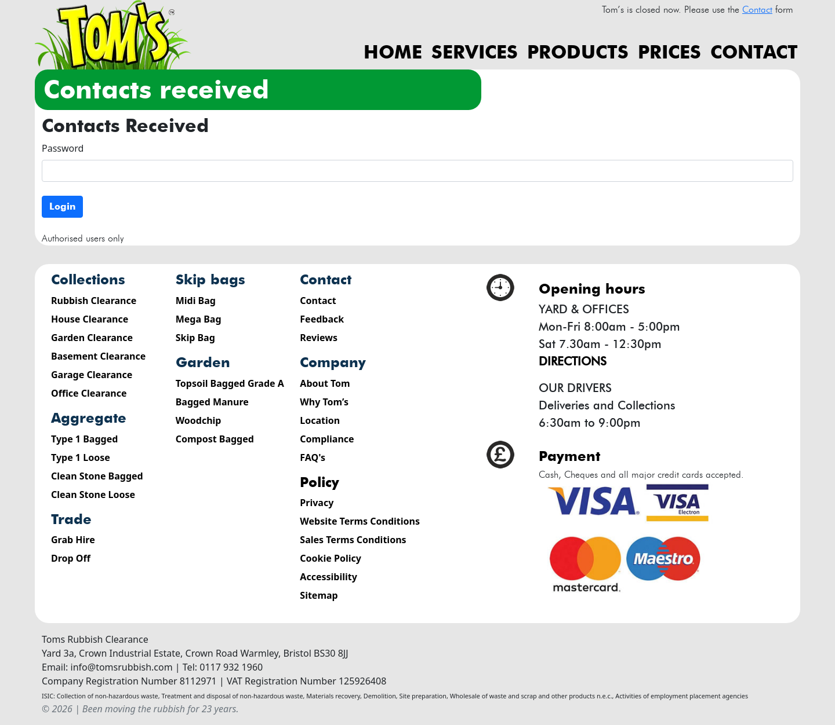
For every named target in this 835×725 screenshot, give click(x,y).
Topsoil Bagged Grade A (230, 383)
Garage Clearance (91, 374)
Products (578, 52)
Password (63, 148)
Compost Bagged (215, 439)
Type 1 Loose (80, 457)
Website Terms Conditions (360, 521)
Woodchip (199, 420)
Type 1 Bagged (84, 439)
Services (474, 52)
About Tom (325, 383)
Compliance (327, 439)
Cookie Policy (330, 558)
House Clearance (89, 319)
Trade (71, 519)
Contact (754, 52)
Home (393, 52)
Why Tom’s (324, 402)
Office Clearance (89, 393)
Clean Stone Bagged (97, 476)
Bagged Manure (212, 402)
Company (333, 362)
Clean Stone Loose (93, 494)
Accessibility (328, 576)
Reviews (318, 337)
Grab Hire (73, 539)
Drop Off (70, 558)
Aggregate (88, 417)
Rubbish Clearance (93, 300)
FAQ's (312, 457)
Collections (88, 279)
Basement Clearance (98, 356)
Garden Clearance (92, 337)
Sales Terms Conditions (353, 539)
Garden (203, 362)
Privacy (316, 502)
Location (320, 420)
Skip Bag (195, 337)
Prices (669, 52)
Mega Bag (199, 319)
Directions (573, 361)
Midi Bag (196, 300)
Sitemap (318, 595)
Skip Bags (210, 279)
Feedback (322, 319)
